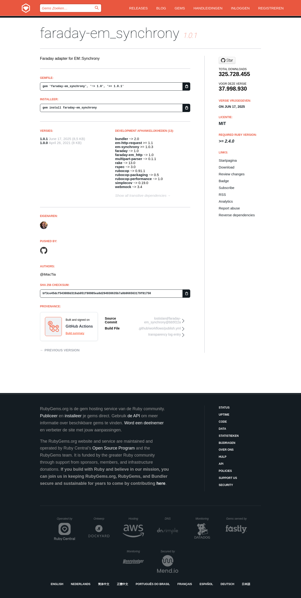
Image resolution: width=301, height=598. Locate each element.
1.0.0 (44, 143)
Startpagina (228, 160)
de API (133, 415)
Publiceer (49, 415)
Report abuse (229, 208)
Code (223, 421)
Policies (225, 471)
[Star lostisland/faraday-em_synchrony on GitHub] (227, 60)
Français (185, 584)
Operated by (66, 520)
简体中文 (103, 584)
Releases (138, 8)
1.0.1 (44, 139)
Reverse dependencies (237, 215)
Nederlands (80, 584)
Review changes (232, 174)
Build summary (75, 333)
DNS (171, 518)
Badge (224, 181)
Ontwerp (102, 518)
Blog (161, 8)
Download (226, 167)
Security (226, 485)
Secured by (169, 551)
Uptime (224, 414)
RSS (222, 195)
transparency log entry (164, 334)
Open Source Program (113, 448)
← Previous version (59, 350)
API (221, 464)
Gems (179, 8)
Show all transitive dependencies (140, 195)
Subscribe (226, 188)
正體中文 (122, 584)
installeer (73, 415)
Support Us (228, 478)
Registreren (271, 8)
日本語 (246, 584)
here (160, 483)
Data (222, 428)
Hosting (136, 518)
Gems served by (236, 518)
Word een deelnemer (144, 423)
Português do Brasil (153, 584)
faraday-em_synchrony (109, 33)
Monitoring (204, 518)
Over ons (226, 449)
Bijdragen (227, 443)
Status (224, 407)
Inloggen (240, 8)
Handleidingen (208, 8)
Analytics (226, 201)
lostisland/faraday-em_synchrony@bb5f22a (162, 320)
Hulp (222, 456)
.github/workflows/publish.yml (159, 328)
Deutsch (227, 584)
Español (206, 584)
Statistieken (229, 435)
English (57, 584)
